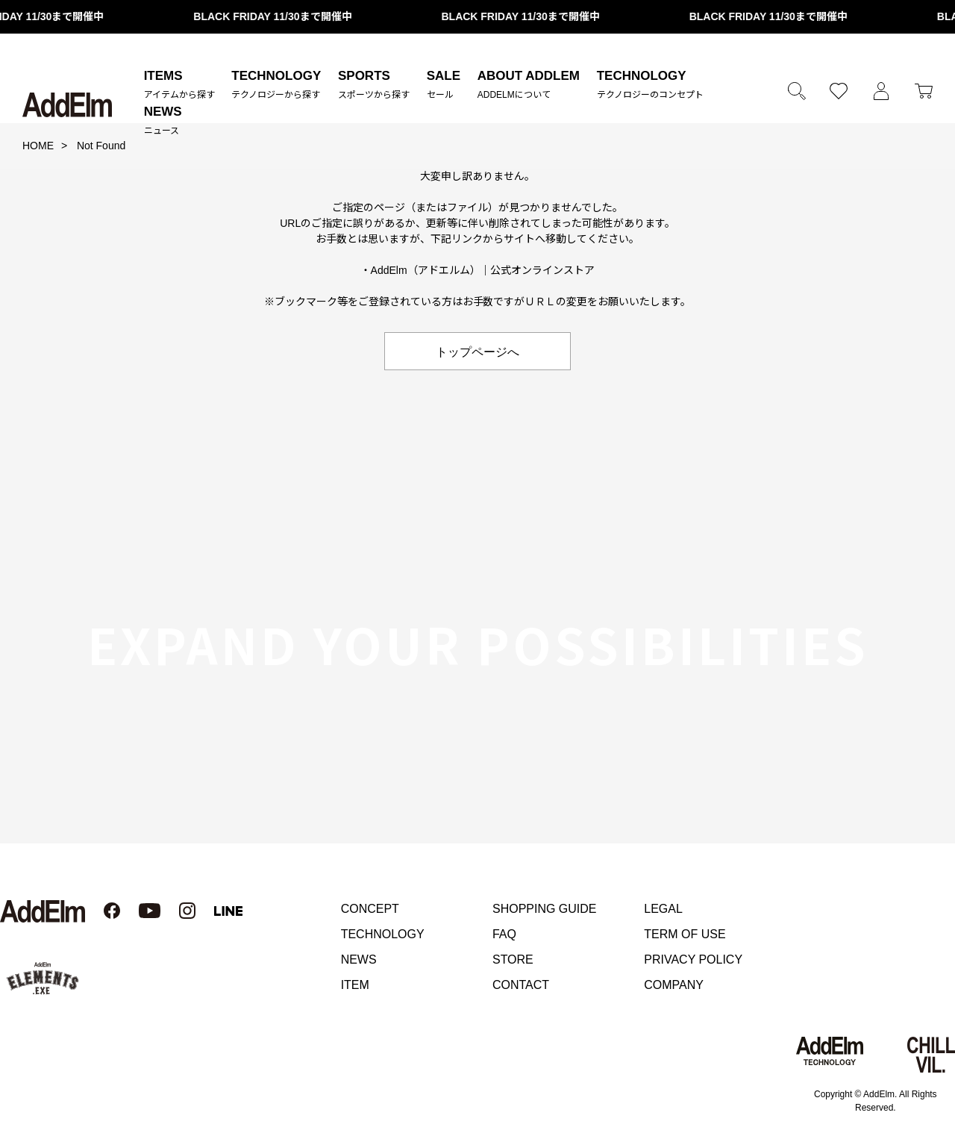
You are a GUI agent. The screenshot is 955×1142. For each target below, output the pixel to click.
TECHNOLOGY (383, 934)
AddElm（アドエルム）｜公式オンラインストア (483, 270)
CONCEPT (370, 908)
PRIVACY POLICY (693, 959)
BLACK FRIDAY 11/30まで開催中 (282, 16)
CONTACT (520, 985)
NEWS (359, 959)
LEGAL (663, 908)
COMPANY (674, 985)
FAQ (504, 934)
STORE (512, 959)
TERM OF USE (684, 934)
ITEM (355, 985)
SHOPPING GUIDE (544, 908)
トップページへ (477, 351)
